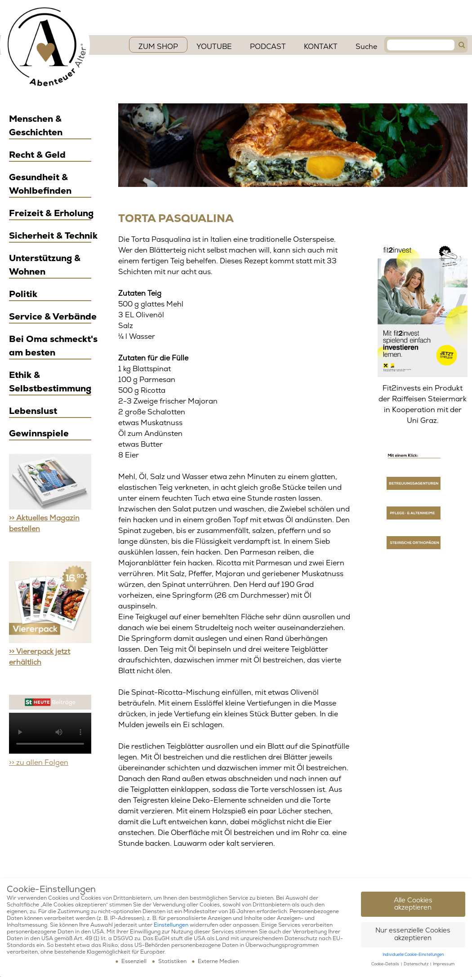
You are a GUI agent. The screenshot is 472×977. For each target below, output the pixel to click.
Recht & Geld (37, 154)
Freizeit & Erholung (51, 213)
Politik (23, 294)
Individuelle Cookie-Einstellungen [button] (413, 954)
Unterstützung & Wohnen (44, 265)
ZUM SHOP (158, 46)
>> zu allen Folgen (38, 762)
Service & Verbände (53, 316)
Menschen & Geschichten (35, 125)
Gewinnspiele (39, 433)
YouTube (214, 46)
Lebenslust (33, 411)
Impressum (443, 964)
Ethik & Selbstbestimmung (50, 381)
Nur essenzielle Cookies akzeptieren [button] (412, 934)
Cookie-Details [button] (385, 964)
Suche (366, 46)
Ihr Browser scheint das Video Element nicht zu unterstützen (50, 733)
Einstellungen (171, 925)
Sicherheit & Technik (53, 235)
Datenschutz (416, 964)
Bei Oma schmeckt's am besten (53, 345)
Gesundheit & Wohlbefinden (40, 184)
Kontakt (321, 46)
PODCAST (268, 46)
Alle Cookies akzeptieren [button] (413, 904)
